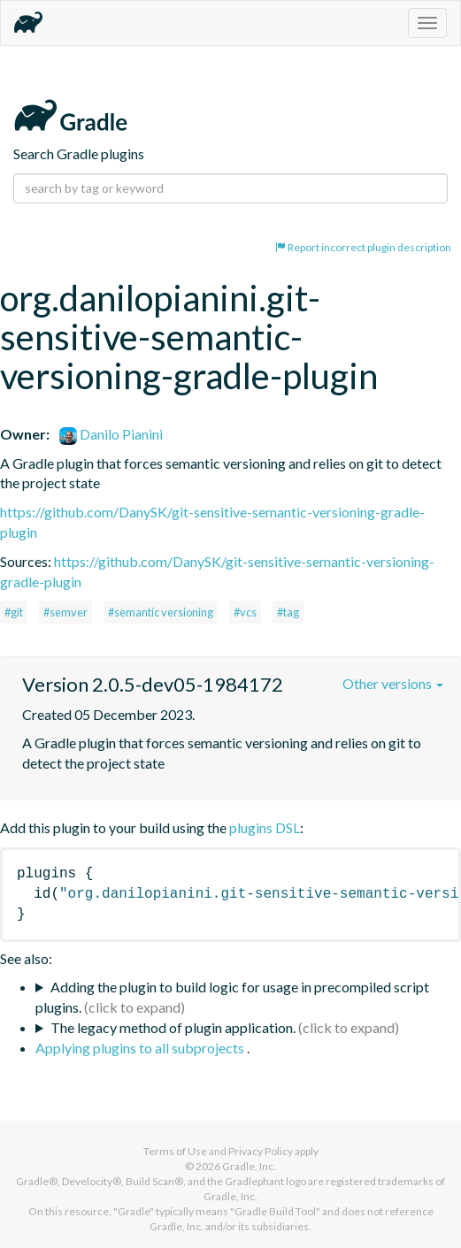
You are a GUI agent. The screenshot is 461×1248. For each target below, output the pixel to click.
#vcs (245, 612)
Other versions (392, 683)
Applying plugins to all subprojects (141, 1047)
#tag (288, 612)
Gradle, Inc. (249, 1166)
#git (13, 612)
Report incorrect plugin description (363, 247)
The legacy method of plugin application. (173, 1027)
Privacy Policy (260, 1151)
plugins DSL (264, 827)
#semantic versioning (160, 612)
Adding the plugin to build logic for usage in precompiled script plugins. (232, 996)
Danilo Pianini (111, 433)
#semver (65, 612)
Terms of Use (175, 1151)
